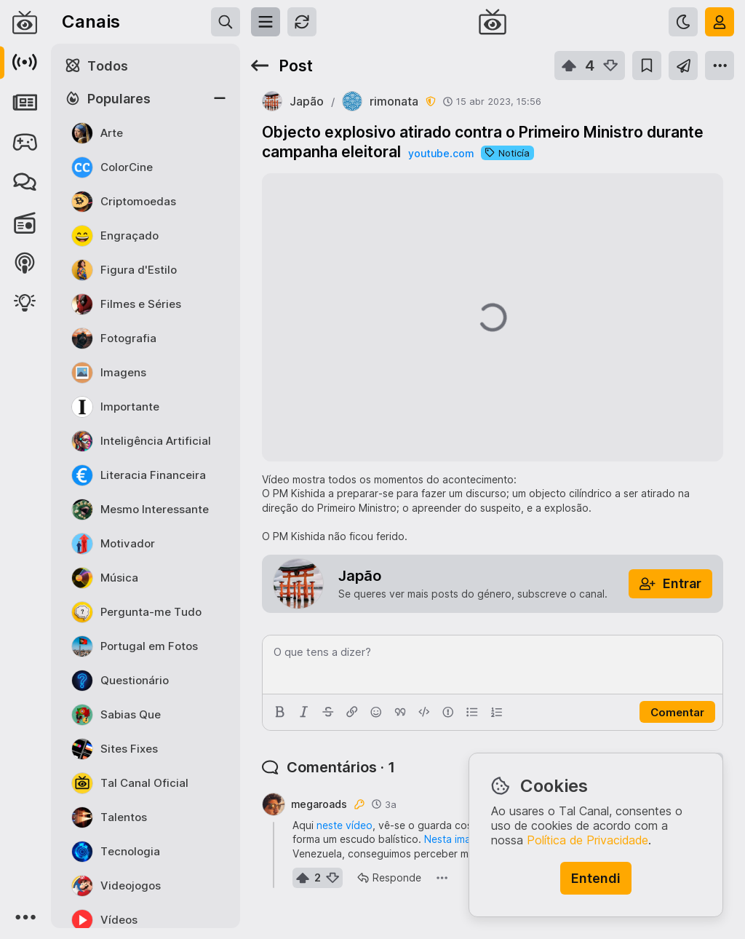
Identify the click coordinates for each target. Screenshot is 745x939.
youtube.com (441, 153)
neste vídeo (344, 825)
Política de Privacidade (587, 840)
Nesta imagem (457, 839)
